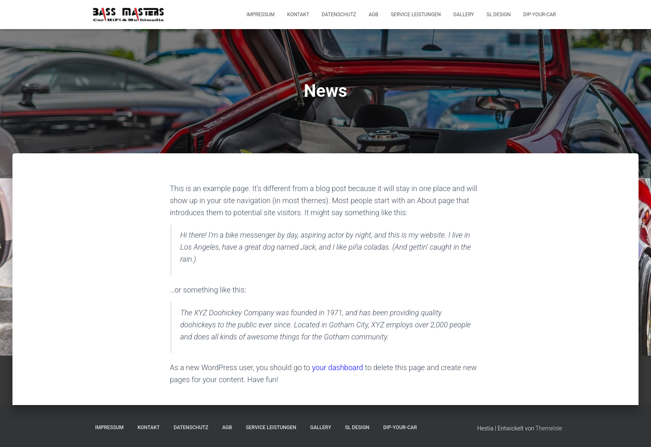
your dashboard (337, 367)
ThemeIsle (549, 428)
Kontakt (298, 14)
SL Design (499, 14)
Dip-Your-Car (539, 14)
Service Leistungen (416, 14)
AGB (373, 14)
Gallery (463, 14)
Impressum (261, 14)
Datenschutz (339, 14)
